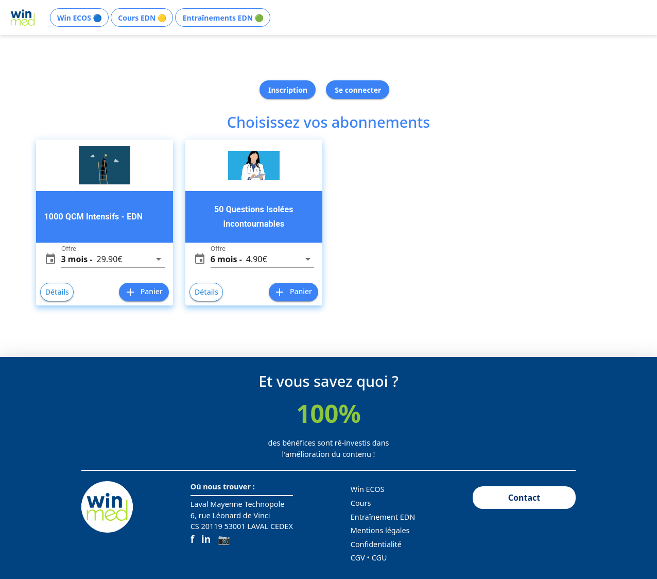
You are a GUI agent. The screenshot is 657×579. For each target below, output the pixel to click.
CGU (379, 558)
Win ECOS (368, 489)
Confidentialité (376, 544)
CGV (358, 558)
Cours (361, 503)
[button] (113, 259)
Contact (524, 497)
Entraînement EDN (383, 517)
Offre (68, 248)
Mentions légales (380, 530)
